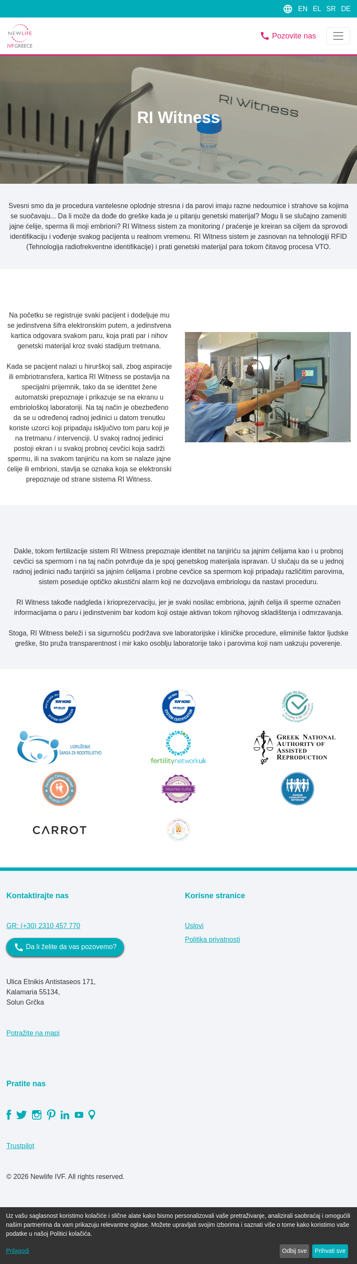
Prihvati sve (330, 1250)
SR (332, 8)
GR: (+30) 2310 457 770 (43, 925)
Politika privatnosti (212, 939)
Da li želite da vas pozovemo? (65, 947)
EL (318, 8)
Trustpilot (20, 1145)
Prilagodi (17, 1250)
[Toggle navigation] (338, 35)
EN (304, 8)
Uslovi (194, 925)
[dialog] (178, 1235)
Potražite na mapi (33, 1033)
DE (346, 8)
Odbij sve (294, 1250)
